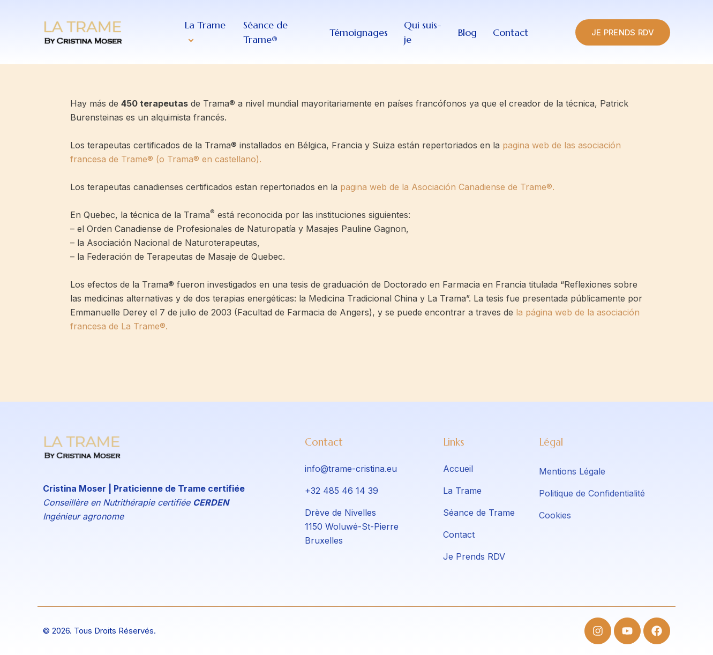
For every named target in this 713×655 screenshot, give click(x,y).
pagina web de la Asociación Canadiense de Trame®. (447, 187)
